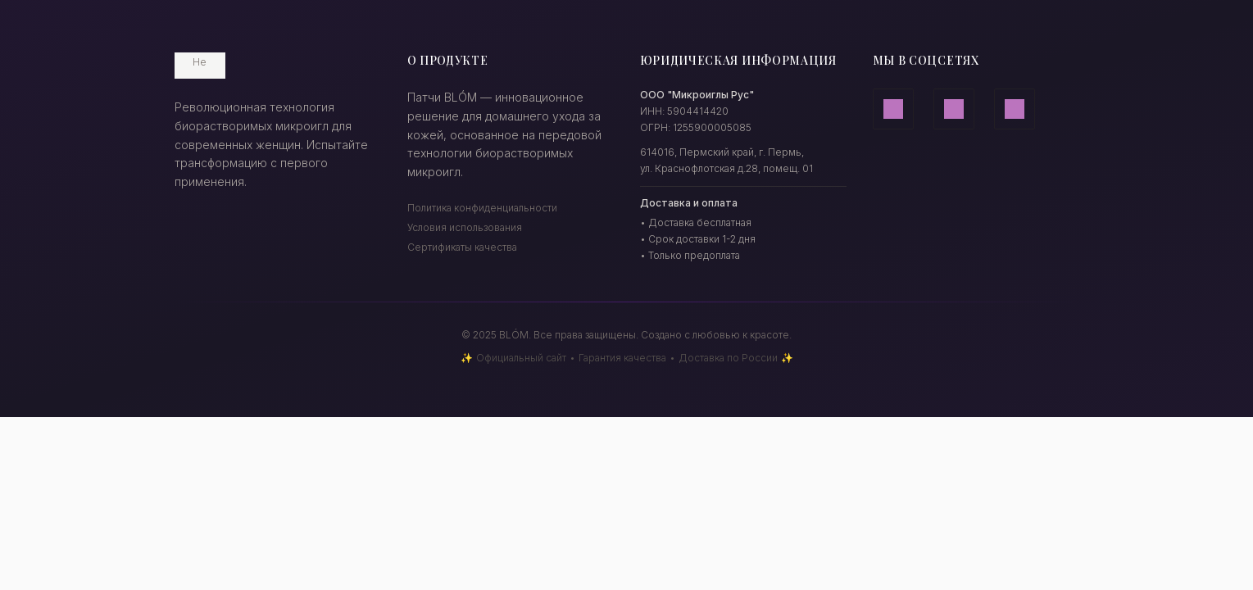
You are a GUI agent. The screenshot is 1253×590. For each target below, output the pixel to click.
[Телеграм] (953, 108)
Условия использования (464, 227)
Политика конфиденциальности (482, 208)
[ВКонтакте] (1014, 108)
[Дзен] (893, 108)
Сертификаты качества (462, 247)
